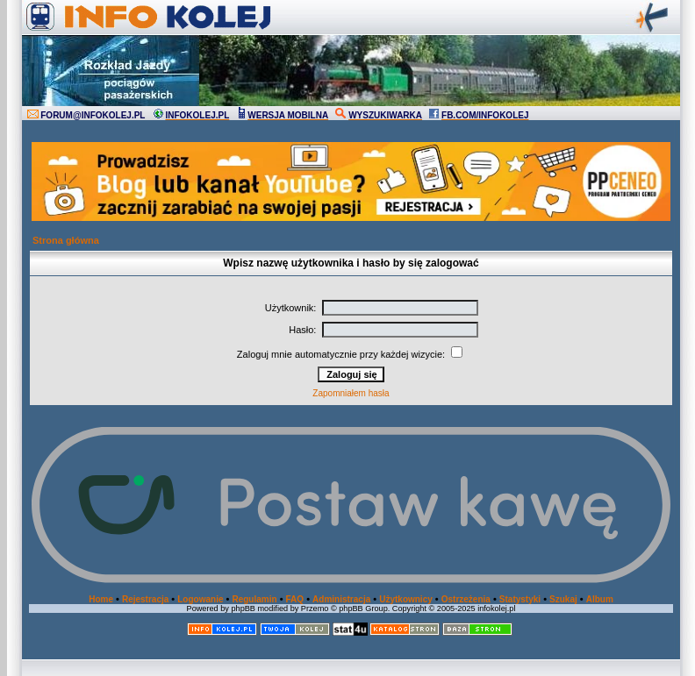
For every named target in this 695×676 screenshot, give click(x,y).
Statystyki (520, 599)
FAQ (295, 599)
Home (101, 599)
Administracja (341, 599)
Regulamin (254, 599)
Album (599, 599)
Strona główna (65, 240)
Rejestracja (145, 599)
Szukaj (563, 599)
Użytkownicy (406, 599)
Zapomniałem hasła (350, 393)
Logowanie (200, 599)
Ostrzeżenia (466, 599)
